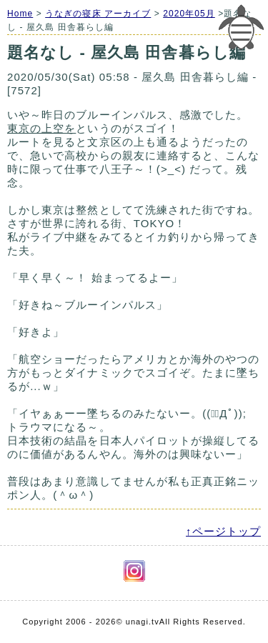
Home (20, 14)
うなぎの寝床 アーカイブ (98, 14)
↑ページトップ (223, 531)
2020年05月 (189, 14)
